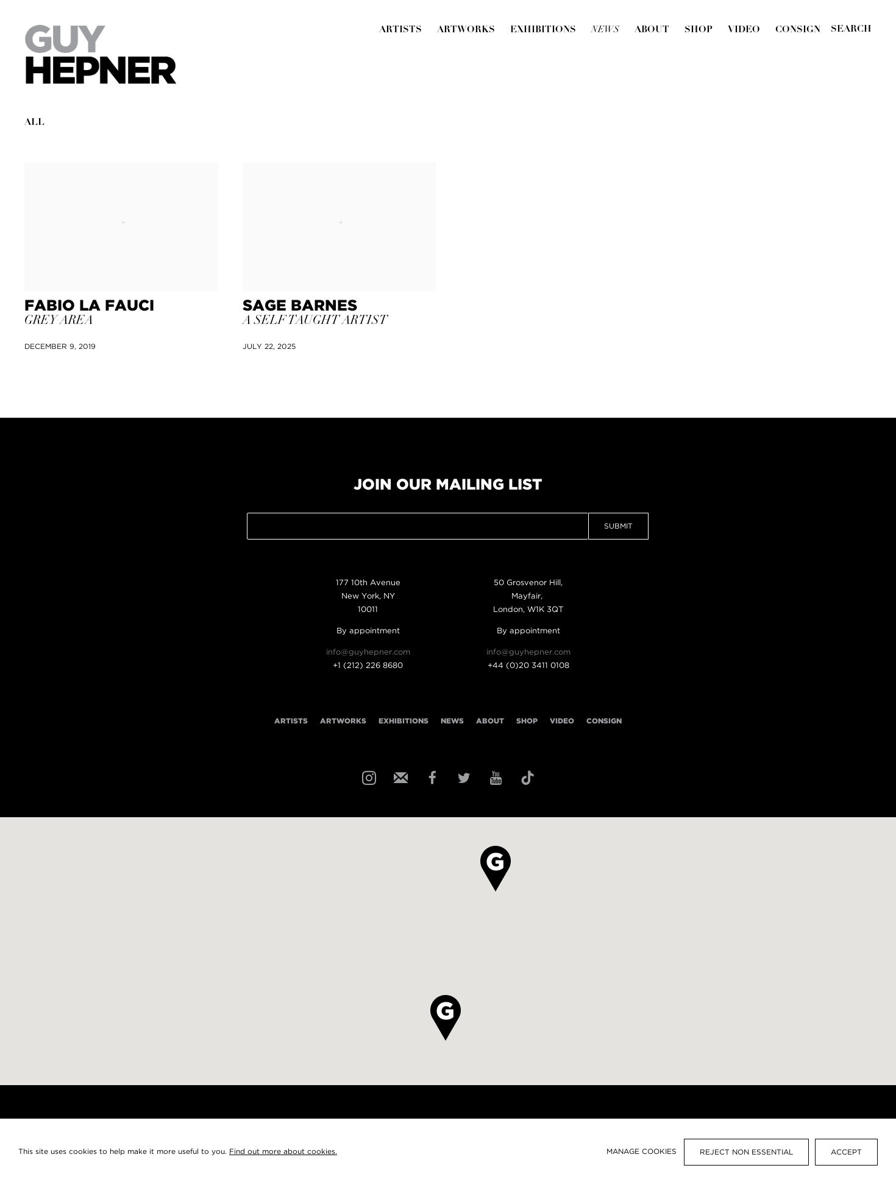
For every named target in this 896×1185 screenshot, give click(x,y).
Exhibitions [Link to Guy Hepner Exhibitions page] (543, 30)
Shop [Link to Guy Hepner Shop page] (698, 30)
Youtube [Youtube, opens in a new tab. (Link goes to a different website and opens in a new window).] (494, 777)
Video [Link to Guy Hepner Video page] (744, 30)
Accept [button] (846, 1152)
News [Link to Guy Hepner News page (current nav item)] (605, 30)
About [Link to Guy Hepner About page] (652, 30)
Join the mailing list (399, 777)
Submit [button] (618, 526)
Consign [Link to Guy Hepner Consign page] (797, 30)
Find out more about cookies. (283, 1151)
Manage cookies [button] (641, 1151)
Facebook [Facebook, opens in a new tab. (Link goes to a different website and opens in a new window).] (431, 777)
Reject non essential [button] (746, 1152)
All (34, 122)
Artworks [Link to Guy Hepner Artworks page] (466, 30)
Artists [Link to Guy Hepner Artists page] (400, 30)
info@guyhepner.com (368, 652)
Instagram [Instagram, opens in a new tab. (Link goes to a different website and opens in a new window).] (367, 777)
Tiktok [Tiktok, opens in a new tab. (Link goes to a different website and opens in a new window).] (526, 777)
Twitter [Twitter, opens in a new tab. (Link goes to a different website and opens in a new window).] (462, 777)
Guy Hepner (100, 54)
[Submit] (851, 29)
